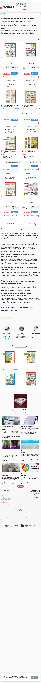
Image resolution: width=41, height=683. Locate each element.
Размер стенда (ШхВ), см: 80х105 (8, 63)
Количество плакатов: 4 (6, 111)
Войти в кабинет (37, 494)
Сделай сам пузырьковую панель (10, 451)
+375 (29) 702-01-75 (5, 498)
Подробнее (17, 62)
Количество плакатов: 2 (6, 203)
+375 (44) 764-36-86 (5, 497)
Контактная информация (5, 502)
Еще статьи (20, 486)
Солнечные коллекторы (27, 426)
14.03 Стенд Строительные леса (7, 387)
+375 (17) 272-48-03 (5, 499)
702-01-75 (21, 4)
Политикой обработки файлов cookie (21, 678)
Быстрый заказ (6, 73)
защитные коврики (10, 493)
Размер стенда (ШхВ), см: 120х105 (28, 156)
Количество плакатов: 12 (27, 157)
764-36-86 (21, 3)
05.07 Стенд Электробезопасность (28, 151)
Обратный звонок (14, 76)
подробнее (7, 338)
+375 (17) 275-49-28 (5, 501)
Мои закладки (37, 496)
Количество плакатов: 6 (27, 203)
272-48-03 (21, 5)
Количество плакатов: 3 (6, 64)
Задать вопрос (6, 76)
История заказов (37, 497)
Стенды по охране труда (5, 491)
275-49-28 (21, 6)
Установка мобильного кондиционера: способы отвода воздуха (10, 428)
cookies (17, 522)
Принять (34, 677)
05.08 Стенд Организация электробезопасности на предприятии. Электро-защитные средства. (8, 199)
